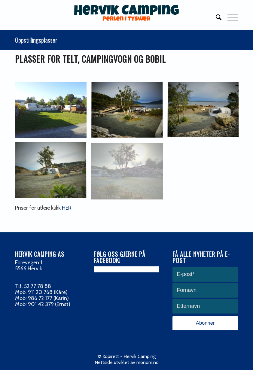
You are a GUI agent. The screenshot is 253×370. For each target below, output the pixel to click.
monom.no (147, 362)
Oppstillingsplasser (36, 39)
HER (67, 208)
